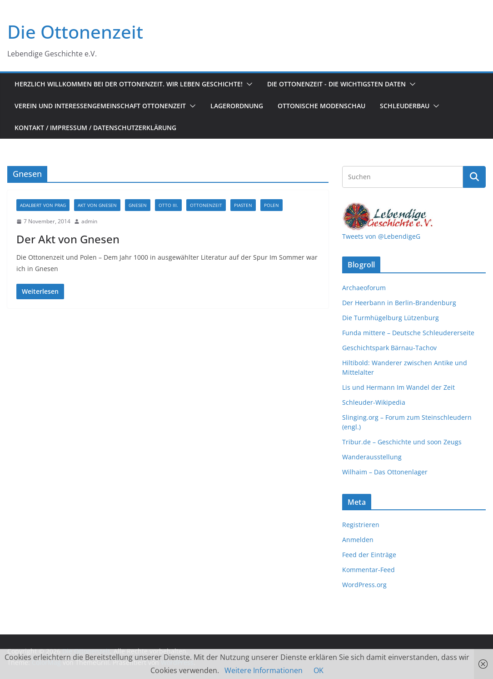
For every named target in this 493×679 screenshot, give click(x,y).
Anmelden (357, 539)
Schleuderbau (404, 105)
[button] (248, 84)
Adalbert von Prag (43, 205)
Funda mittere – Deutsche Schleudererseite (408, 332)
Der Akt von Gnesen (68, 238)
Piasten (243, 205)
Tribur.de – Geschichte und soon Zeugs (402, 442)
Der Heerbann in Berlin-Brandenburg (399, 302)
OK (319, 670)
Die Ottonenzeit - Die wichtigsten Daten (336, 84)
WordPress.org (364, 584)
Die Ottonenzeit (75, 31)
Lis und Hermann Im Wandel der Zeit (398, 387)
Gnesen (138, 205)
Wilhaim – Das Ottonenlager (385, 472)
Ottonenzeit (206, 205)
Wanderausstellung (372, 457)
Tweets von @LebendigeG (381, 236)
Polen (271, 205)
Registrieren (360, 524)
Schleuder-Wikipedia (373, 402)
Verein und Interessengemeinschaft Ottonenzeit (100, 105)
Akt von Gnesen (97, 205)
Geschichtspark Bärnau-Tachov (389, 347)
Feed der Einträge (369, 554)
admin (89, 221)
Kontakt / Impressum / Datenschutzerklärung (95, 127)
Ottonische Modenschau (321, 105)
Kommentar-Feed (368, 569)
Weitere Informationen (263, 670)
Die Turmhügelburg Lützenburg (390, 317)
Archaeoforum (364, 287)
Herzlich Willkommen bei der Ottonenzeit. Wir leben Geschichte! (129, 84)
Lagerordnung (236, 105)
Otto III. (168, 205)
